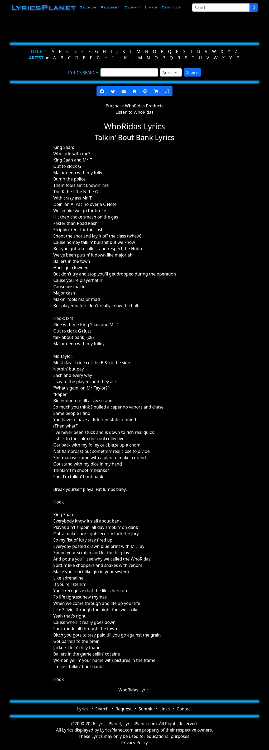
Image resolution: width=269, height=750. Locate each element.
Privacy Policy (134, 743)
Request (110, 7)
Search (87, 7)
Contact (171, 7)
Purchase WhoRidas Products (135, 106)
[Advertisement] (134, 28)
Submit (132, 7)
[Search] (221, 7)
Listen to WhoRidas (134, 112)
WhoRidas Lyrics (134, 690)
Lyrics (82, 709)
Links (151, 7)
